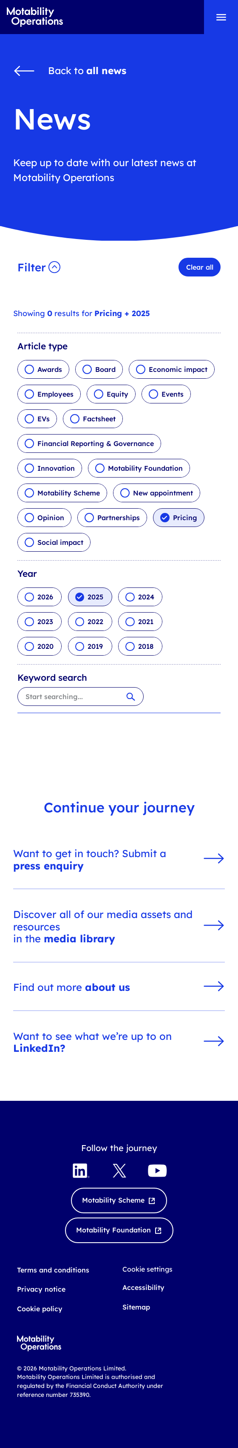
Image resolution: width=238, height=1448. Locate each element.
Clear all (199, 267)
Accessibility (143, 1287)
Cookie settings (147, 1269)
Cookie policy (39, 1308)
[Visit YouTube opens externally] (157, 1170)
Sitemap (136, 1307)
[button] (40, 267)
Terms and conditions (53, 1270)
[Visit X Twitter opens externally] (119, 1170)
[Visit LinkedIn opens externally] (80, 1170)
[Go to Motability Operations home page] (35, 17)
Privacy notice (41, 1289)
